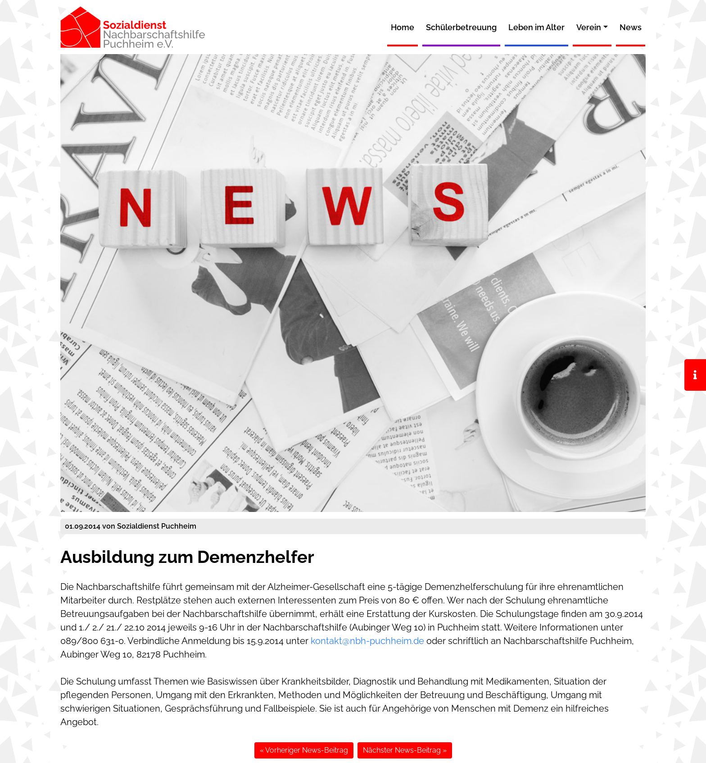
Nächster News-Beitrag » (405, 750)
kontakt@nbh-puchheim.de (367, 640)
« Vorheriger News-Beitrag (304, 750)
